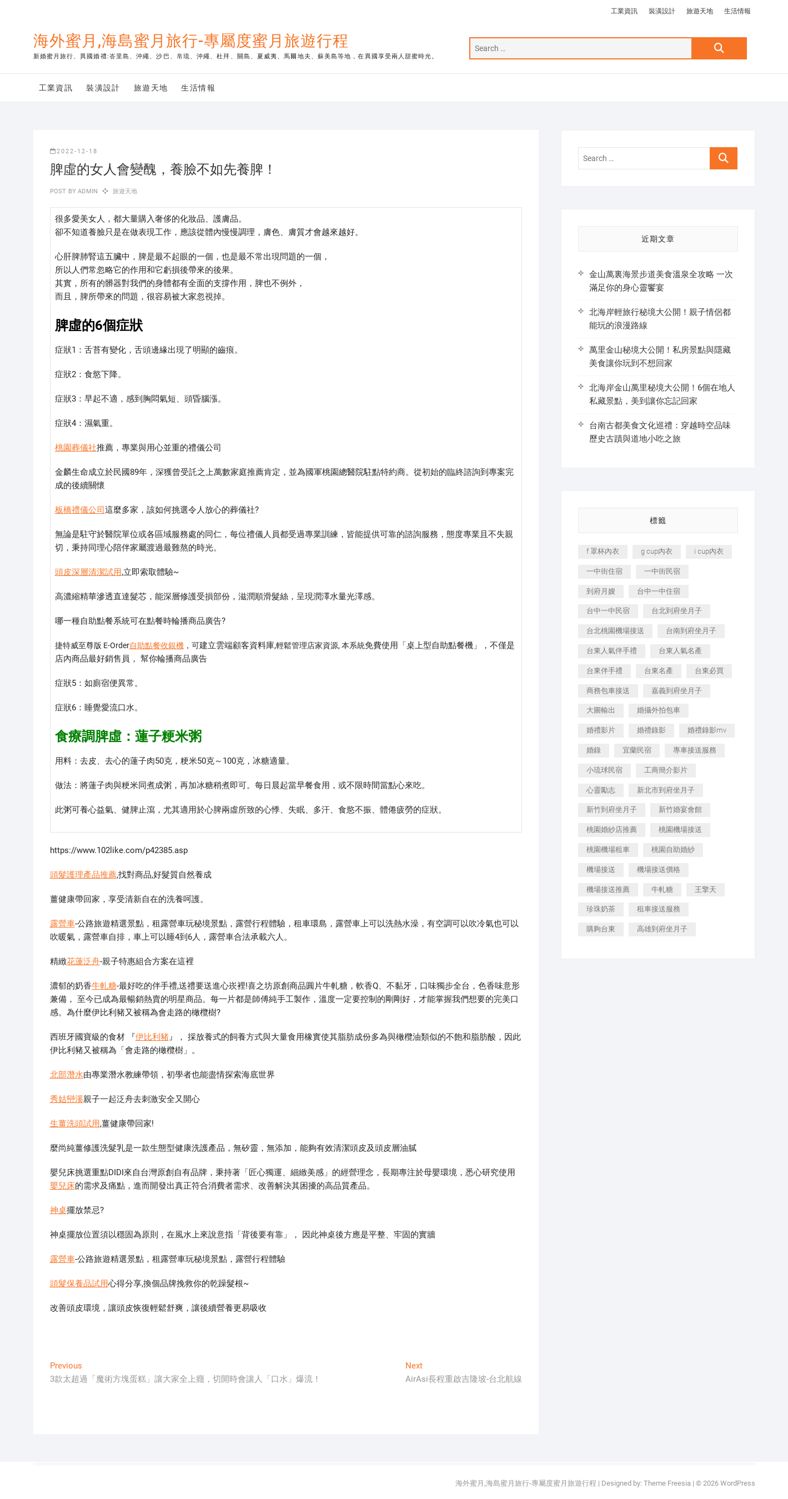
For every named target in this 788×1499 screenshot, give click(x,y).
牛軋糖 (104, 986)
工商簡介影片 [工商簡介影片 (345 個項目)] (665, 770)
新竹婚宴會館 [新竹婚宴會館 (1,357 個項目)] (680, 809)
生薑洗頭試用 (75, 1124)
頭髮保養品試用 (79, 1284)
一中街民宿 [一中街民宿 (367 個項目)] (662, 571)
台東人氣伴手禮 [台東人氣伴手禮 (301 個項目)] (611, 650)
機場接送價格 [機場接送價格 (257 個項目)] (658, 869)
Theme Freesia (667, 1483)
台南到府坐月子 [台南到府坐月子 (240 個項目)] (691, 630)
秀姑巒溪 (66, 1099)
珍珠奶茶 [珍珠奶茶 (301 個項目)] (600, 909)
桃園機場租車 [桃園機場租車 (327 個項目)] (608, 849)
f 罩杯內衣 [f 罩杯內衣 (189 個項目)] (602, 551)
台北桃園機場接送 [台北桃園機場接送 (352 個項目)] (615, 630)
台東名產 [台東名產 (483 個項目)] (658, 670)
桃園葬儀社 (76, 448)
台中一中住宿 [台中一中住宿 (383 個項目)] (658, 591)
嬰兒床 (62, 1186)
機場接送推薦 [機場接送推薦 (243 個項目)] (608, 889)
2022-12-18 (74, 151)
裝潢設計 (662, 11)
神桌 (58, 1210)
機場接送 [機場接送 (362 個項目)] (600, 869)
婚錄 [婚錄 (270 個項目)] (593, 750)
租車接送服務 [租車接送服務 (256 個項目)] (658, 909)
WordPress (737, 1483)
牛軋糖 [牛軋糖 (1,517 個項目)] (662, 889)
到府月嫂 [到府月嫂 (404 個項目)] (600, 591)
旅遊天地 (699, 11)
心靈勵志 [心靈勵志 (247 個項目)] (600, 790)
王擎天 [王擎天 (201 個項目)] (705, 889)
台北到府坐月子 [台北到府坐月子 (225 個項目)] (676, 610)
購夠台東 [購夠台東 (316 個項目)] (600, 929)
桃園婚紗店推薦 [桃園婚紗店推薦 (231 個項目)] (611, 829)
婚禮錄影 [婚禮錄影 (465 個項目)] (651, 730)
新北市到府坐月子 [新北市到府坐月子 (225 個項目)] (666, 790)
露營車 (62, 924)
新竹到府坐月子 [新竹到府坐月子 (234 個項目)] (611, 809)
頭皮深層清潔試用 (88, 572)
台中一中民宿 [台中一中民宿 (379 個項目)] (608, 610)
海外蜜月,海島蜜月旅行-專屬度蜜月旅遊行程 (191, 41)
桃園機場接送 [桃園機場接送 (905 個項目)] (680, 829)
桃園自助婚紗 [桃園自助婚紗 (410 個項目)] (673, 849)
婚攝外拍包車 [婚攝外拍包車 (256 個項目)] (658, 710)
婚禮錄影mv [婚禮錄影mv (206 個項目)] (706, 730)
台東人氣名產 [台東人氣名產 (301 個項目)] (680, 650)
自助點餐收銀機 (156, 645)
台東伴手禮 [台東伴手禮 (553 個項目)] (604, 670)
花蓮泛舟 (83, 961)
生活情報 (737, 11)
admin (87, 191)
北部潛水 (66, 1075)
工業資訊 (624, 11)
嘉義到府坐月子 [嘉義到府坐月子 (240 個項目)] (676, 690)
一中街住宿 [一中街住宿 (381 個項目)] (604, 571)
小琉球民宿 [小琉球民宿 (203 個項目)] (604, 770)
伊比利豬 (152, 1037)
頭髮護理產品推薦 (83, 875)
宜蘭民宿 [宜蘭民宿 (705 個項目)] (637, 750)
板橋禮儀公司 (80, 510)
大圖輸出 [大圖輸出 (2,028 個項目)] (600, 710)
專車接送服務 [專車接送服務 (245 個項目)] (694, 750)
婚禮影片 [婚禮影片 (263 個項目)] (600, 730)
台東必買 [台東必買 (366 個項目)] (709, 670)
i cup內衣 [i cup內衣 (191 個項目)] (709, 551)
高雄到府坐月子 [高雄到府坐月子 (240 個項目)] (662, 929)
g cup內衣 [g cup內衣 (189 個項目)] (656, 551)
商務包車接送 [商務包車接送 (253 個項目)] (608, 690)
